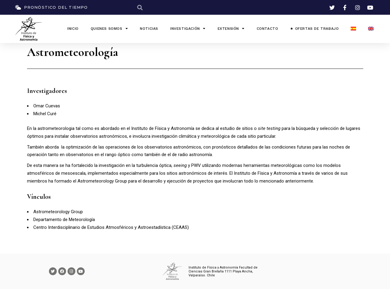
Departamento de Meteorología (64, 219)
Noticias (149, 28)
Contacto (267, 28)
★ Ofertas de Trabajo (314, 28)
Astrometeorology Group (102, 181)
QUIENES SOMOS (109, 28)
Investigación (187, 28)
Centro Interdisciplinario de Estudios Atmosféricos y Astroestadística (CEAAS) (111, 227)
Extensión (231, 28)
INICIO (73, 28)
